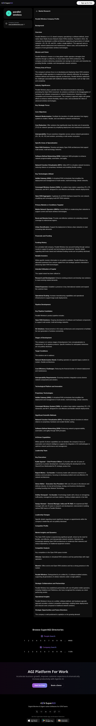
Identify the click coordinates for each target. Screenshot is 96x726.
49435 (70, 641)
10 (61, 641)
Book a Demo (56, 685)
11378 (70, 652)
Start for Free (39, 685)
